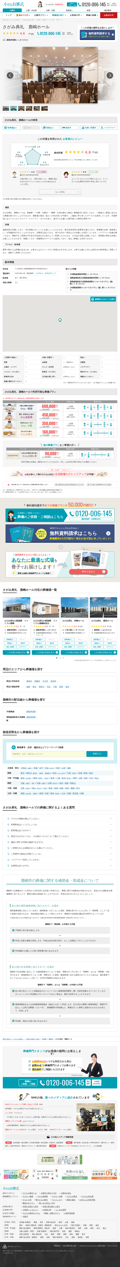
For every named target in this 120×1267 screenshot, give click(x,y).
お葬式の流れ (66, 1193)
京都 (38, 783)
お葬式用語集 (69, 1213)
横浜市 (35, 773)
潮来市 (29, 681)
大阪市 (28, 783)
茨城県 (25, 269)
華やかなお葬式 (42, 1200)
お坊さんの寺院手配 (87, 1200)
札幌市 (29, 768)
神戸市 (55, 783)
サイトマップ (112, 1245)
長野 (75, 778)
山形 (63, 768)
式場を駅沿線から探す (51, 1207)
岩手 (41, 768)
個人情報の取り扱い (70, 1245)
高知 (67, 788)
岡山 (34, 788)
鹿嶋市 (30, 269)
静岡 (35, 778)
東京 (34, 687)
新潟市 (69, 778)
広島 (22, 788)
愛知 (22, 778)
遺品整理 (107, 10)
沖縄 (82, 793)
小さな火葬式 (72, 1196)
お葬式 (12, 10)
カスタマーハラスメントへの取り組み (92, 1245)
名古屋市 (28, 778)
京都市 (43, 783)
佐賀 (47, 793)
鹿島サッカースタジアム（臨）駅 (90, 288)
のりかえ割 (27, 1200)
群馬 (61, 687)
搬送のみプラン (29, 1203)
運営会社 (57, 1245)
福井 (86, 778)
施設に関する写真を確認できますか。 (26, 842)
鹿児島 (75, 793)
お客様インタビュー (30, 1210)
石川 (91, 778)
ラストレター (57, 1200)
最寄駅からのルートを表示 (105, 299)
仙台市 (52, 768)
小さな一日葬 (57, 1196)
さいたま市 (61, 773)
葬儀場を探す (58, 15)
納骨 (88, 10)
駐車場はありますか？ (19, 830)
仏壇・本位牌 (31, 10)
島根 (56, 788)
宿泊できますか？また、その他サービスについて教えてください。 (39, 836)
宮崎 (69, 793)
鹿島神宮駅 (81, 274)
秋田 (58, 768)
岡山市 (39, 788)
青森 (36, 768)
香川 (78, 788)
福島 (28, 687)
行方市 (45, 681)
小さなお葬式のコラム (31, 1213)
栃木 (67, 687)
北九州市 (28, 793)
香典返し (69, 10)
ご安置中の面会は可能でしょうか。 (25, 854)
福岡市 (35, 793)
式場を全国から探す (30, 1207)
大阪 (22, 783)
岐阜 (52, 778)
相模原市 (48, 773)
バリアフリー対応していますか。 (24, 859)
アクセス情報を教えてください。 (24, 818)
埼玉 (49, 687)
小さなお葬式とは (30, 1193)
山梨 (80, 778)
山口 (45, 788)
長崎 (41, 793)
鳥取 (50, 788)
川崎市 (41, 773)
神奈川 (41, 687)
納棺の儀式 (71, 1200)
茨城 (80, 773)
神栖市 (37, 681)
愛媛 (73, 788)
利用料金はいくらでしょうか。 (23, 824)
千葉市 (74, 773)
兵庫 (50, 783)
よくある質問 (60, 1210)
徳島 (62, 788)
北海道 (23, 768)
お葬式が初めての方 (49, 1193)
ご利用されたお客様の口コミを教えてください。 (31, 848)
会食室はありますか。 (19, 865)
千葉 (55, 687)
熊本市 (57, 793)
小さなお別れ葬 (87, 1196)
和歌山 (73, 783)
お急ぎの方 (109, 15)
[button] (12, 75)
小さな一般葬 (28, 1196)
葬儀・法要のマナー (52, 1213)
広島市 (28, 788)
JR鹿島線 (73, 274)
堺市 (33, 783)
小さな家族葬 (42, 1196)
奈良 (61, 783)
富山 (97, 778)
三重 (58, 778)
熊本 (52, 793)
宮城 (47, 768)
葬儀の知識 (91, 15)
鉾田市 (53, 681)
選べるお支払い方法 (47, 1203)
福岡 (22, 793)
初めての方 (24, 15)
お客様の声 (75, 15)
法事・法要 (50, 10)
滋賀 (67, 783)
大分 (64, 793)
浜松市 (46, 778)
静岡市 (40, 778)
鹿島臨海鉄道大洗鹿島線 (79, 278)
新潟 (64, 778)
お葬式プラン (40, 15)
